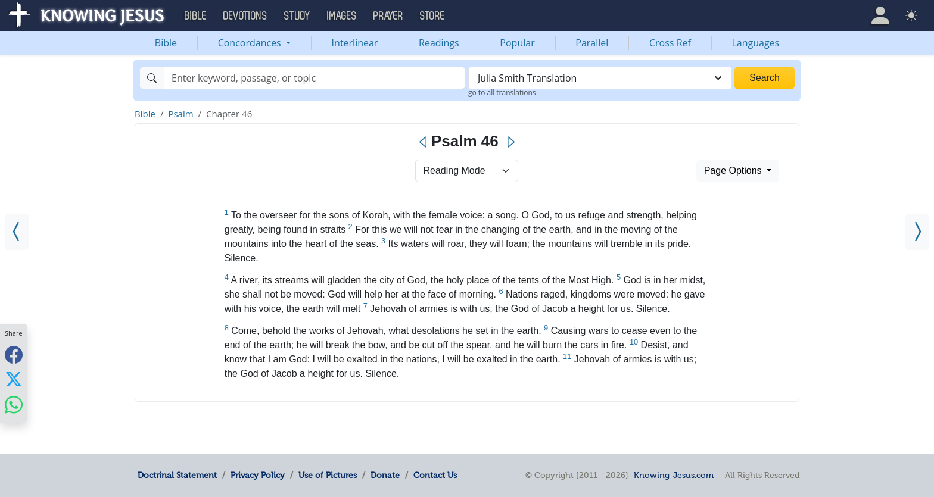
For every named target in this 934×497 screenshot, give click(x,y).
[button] (880, 15)
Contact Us (435, 475)
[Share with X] (13, 379)
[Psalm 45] (17, 232)
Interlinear (355, 42)
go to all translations (502, 92)
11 (567, 356)
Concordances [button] (251, 42)
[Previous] (423, 142)
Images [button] (342, 16)
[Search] (315, 78)
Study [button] (297, 16)
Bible (166, 42)
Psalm (180, 114)
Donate (385, 475)
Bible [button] (196, 16)
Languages (756, 42)
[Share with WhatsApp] (14, 404)
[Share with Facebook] (14, 354)
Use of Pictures (327, 475)
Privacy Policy (258, 475)
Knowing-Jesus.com (674, 475)
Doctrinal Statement (177, 475)
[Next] (510, 142)
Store (432, 16)
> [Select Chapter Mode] (466, 171)
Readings (439, 42)
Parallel (591, 42)
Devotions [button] (245, 16)
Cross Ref (670, 42)
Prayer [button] (388, 16)
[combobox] (600, 78)
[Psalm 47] (917, 232)
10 (634, 341)
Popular (517, 42)
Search (764, 78)
